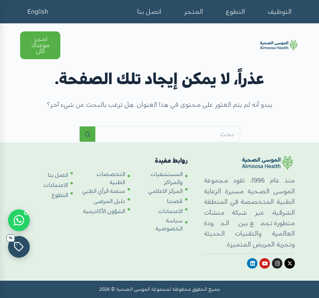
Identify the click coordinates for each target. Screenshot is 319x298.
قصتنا (175, 201)
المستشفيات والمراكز (166, 178)
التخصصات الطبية (111, 178)
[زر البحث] (87, 134)
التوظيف (280, 11)
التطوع (235, 11)
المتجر (193, 11)
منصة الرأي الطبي (103, 191)
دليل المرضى (109, 201)
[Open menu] (77, 46)
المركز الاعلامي (165, 191)
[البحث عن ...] (167, 134)
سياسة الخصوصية (169, 225)
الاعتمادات (170, 211)
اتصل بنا (149, 11)
